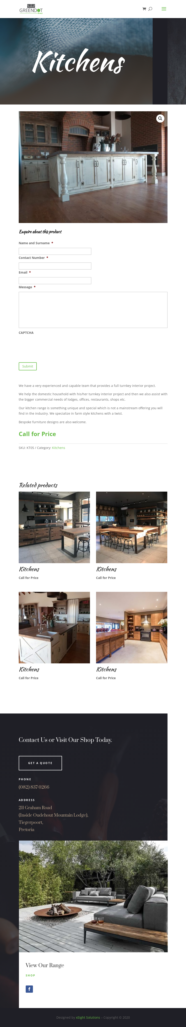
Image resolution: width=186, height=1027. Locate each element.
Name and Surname (36, 243)
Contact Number (33, 258)
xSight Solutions (88, 1017)
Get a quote (40, 763)
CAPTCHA (26, 333)
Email (25, 272)
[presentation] (53, 346)
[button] (160, 118)
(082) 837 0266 (34, 787)
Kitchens (58, 448)
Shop (31, 975)
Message (27, 287)
